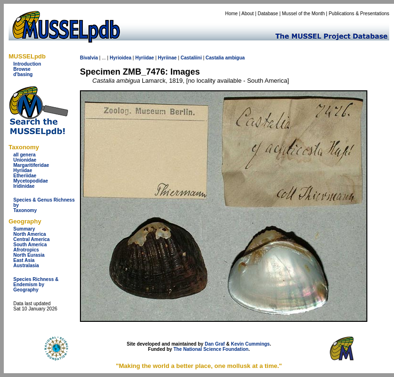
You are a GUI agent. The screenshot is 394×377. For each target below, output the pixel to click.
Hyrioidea (120, 57)
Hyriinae (167, 57)
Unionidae (24, 160)
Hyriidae (22, 170)
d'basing (23, 74)
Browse (21, 69)
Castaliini (190, 57)
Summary (24, 229)
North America (29, 234)
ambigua (235, 57)
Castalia (215, 57)
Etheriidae (24, 175)
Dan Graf (215, 344)
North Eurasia (29, 255)
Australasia (26, 265)
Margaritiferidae (31, 165)
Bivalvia (89, 57)
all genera (24, 154)
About (247, 13)
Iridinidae (23, 186)
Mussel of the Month (303, 13)
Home (231, 13)
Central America (31, 239)
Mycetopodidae (30, 181)
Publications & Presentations (359, 13)
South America (30, 244)
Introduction (27, 64)
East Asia (24, 260)
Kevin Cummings (250, 344)
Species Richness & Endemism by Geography (36, 284)
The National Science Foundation (210, 349)
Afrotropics (26, 249)
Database (268, 13)
